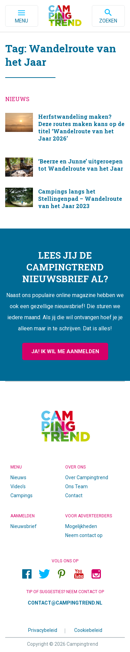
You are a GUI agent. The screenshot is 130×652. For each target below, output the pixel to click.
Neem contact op (84, 535)
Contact (74, 495)
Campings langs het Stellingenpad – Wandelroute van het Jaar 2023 (65, 201)
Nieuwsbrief (23, 526)
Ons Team (76, 486)
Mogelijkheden (81, 526)
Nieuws (18, 477)
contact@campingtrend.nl (65, 603)
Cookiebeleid (88, 630)
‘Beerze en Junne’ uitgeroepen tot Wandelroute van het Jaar (65, 167)
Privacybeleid (42, 630)
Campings (21, 495)
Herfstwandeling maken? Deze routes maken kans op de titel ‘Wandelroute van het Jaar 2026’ (65, 130)
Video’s (18, 486)
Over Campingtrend (86, 477)
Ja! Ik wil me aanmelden (65, 351)
